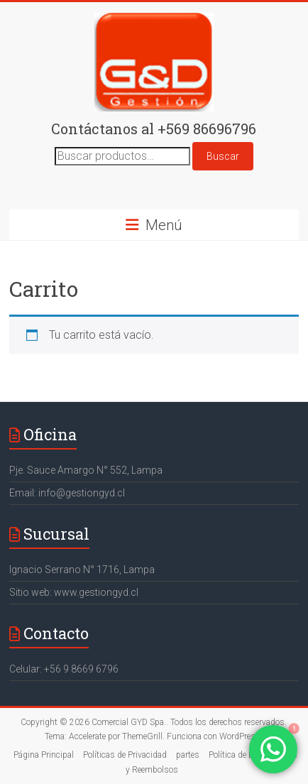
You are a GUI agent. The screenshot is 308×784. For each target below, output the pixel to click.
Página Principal (43, 755)
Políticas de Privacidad (125, 755)
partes (187, 755)
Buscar (223, 156)
